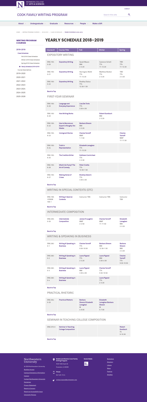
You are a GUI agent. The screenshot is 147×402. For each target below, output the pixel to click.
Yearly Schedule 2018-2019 (30, 66)
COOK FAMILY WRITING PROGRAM (42, 15)
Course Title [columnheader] (64, 50)
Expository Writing (66, 62)
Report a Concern (29, 388)
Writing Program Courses (31, 32)
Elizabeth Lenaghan (86, 145)
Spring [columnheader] (122, 50)
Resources (70, 24)
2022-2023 (20, 85)
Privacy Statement (30, 385)
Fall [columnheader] (80, 50)
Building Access (29, 369)
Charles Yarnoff (85, 133)
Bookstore (110, 359)
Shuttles (110, 374)
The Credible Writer (66, 155)
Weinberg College (78, 3)
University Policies (30, 395)
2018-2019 (45, 32)
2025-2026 (20, 96)
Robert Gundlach (105, 113)
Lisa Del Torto (84, 104)
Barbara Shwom (85, 123)
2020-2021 (20, 77)
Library (109, 365)
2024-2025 (20, 93)
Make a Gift (97, 24)
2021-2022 (20, 81)
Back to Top (51, 91)
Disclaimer (27, 382)
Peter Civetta (84, 165)
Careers (26, 376)
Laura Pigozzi (84, 256)
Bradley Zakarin (85, 175)
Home (18, 32)
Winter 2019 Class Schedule (30, 60)
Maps (109, 368)
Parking (109, 371)
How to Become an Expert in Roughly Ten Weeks (67, 126)
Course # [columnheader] (51, 50)
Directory (110, 362)
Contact (127, 9)
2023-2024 (20, 89)
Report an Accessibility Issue (33, 391)
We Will (86, 364)
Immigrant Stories (66, 133)
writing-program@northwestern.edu (66, 379)
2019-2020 (20, 73)
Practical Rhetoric (66, 300)
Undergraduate (38, 24)
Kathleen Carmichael (87, 155)
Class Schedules (56, 32)
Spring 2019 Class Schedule (30, 63)
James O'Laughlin (86, 219)
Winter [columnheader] (102, 50)
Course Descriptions (24, 70)
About (22, 24)
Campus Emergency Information (34, 373)
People (84, 24)
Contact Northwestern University (34, 379)
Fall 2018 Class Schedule (29, 56)
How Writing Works (66, 113)
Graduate (55, 24)
